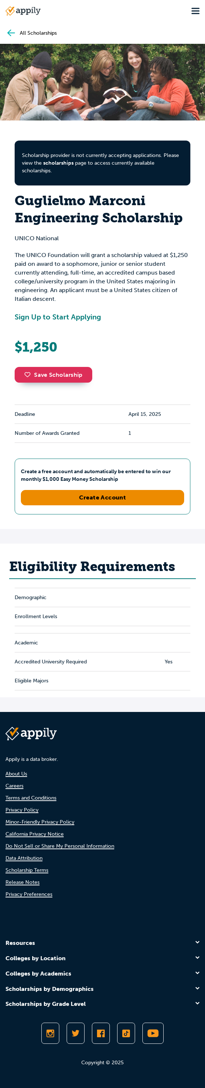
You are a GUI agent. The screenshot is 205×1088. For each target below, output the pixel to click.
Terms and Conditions (30, 798)
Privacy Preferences (28, 894)
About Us (16, 774)
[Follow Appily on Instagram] (50, 1033)
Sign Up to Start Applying (58, 317)
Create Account (102, 497)
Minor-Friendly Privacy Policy (39, 822)
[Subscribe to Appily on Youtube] (153, 1033)
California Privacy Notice (34, 834)
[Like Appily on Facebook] (101, 1033)
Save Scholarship (53, 374)
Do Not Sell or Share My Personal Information (59, 846)
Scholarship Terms (26, 870)
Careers (14, 786)
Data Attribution (23, 858)
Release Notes (22, 882)
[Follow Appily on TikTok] (126, 1033)
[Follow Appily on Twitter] (76, 1033)
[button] (29, 375)
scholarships (58, 163)
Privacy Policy (21, 810)
